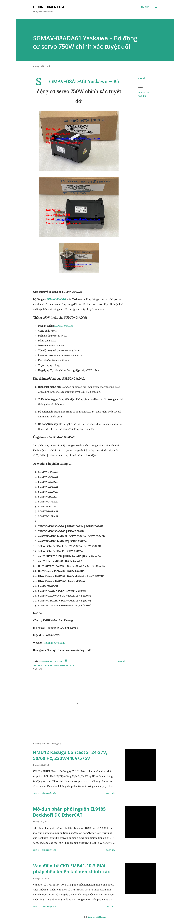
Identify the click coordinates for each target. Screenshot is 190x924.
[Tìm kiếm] (145, 6)
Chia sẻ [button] (141, 78)
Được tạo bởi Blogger (95, 917)
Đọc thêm (110, 793)
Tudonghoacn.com (48, 7)
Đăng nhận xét (49, 793)
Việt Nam (70, 665)
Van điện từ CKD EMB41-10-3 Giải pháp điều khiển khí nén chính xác (71, 869)
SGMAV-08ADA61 (57, 299)
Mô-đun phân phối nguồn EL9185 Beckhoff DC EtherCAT (69, 812)
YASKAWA (142, 96)
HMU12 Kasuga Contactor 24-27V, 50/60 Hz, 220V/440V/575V (70, 755)
